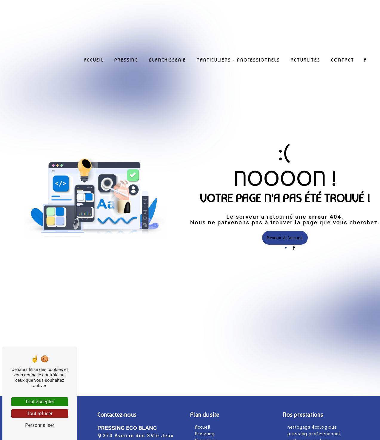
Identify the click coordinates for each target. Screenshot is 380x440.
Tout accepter (39, 401)
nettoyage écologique (312, 427)
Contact (342, 59)
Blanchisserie (167, 59)
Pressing (126, 59)
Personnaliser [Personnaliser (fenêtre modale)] (39, 425)
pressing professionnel (314, 433)
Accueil (94, 59)
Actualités (305, 59)
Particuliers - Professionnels (238, 59)
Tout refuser (40, 413)
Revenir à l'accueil (285, 237)
